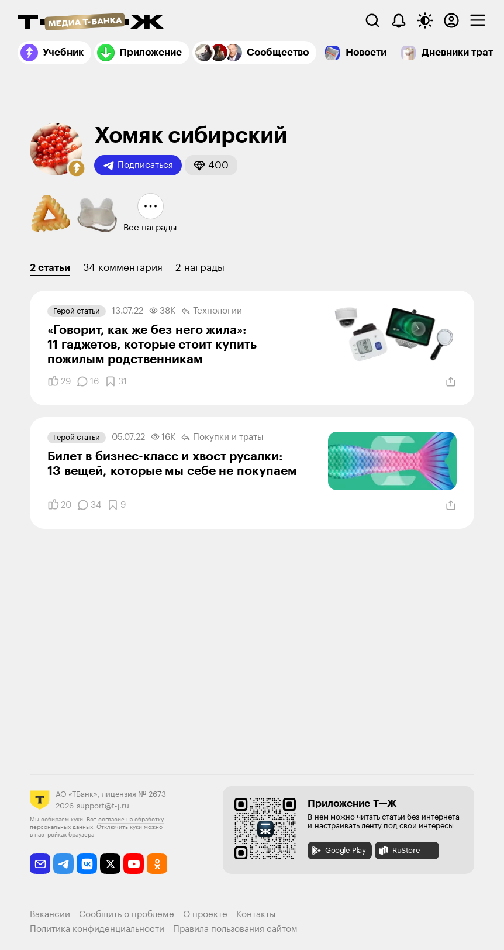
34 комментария (123, 268)
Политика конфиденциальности (97, 929)
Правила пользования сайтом (235, 929)
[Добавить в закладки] (116, 381)
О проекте (205, 914)
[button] (76, 168)
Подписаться (138, 165)
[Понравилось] (59, 381)
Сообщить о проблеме (126, 914)
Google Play (338, 850)
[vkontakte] (87, 863)
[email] (40, 863)
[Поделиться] (451, 382)
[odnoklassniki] (157, 863)
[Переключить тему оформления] (425, 20)
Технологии (211, 311)
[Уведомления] (399, 20)
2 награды (200, 268)
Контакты (256, 914)
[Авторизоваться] (451, 20)
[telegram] (63, 863)
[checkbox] (477, 20)
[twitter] (110, 863)
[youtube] (133, 863)
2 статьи (50, 268)
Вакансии (50, 914)
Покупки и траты (222, 437)
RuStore (399, 850)
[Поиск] (372, 20)
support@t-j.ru (103, 806)
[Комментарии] (88, 381)
